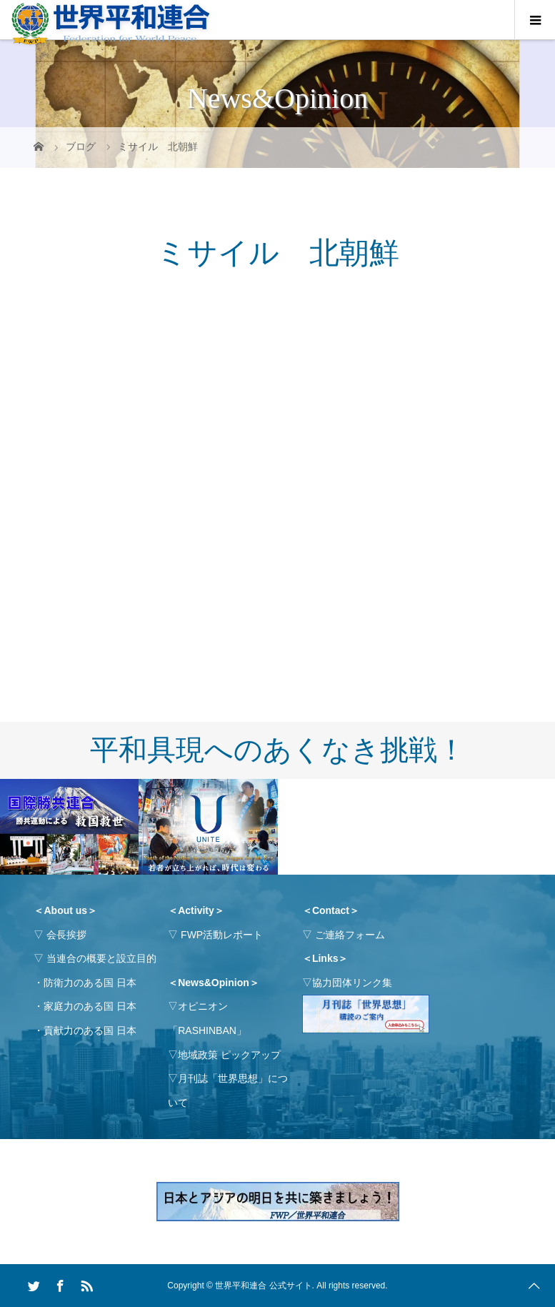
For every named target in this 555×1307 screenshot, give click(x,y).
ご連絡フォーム (350, 934)
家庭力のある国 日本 (90, 1006)
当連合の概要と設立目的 (101, 958)
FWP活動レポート (222, 934)
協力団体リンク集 (352, 982)
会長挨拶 (66, 934)
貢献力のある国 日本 (90, 1030)
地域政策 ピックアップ (229, 1054)
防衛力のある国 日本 (90, 982)
